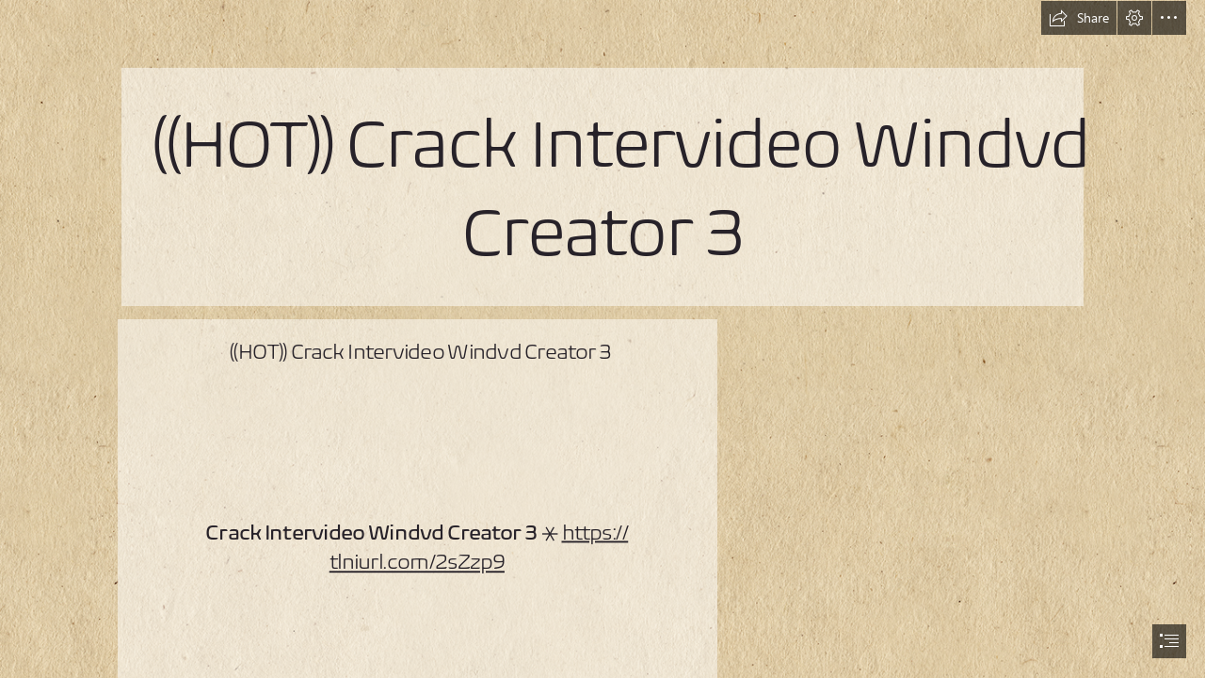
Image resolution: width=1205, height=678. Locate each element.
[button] (1079, 18)
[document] (602, 339)
